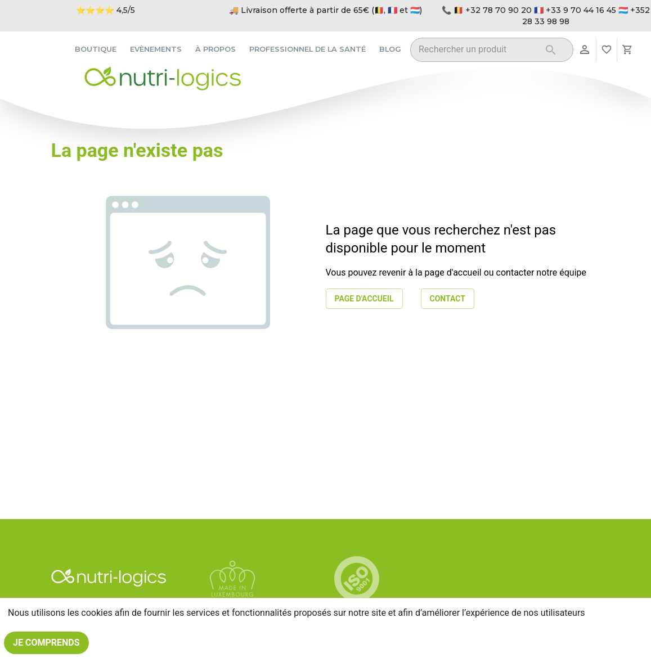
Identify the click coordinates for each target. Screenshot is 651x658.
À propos (215, 49)
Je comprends (46, 643)
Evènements (156, 49)
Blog (390, 49)
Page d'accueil (364, 299)
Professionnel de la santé (307, 49)
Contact (447, 299)
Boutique (95, 49)
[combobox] (477, 51)
